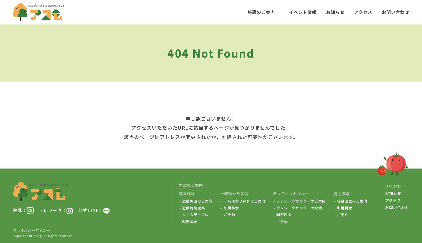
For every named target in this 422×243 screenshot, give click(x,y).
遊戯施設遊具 (193, 207)
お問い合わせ (396, 12)
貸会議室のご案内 (352, 201)
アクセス (363, 12)
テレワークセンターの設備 (299, 207)
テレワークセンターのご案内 (301, 201)
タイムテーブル (195, 214)
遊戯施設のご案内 (197, 201)
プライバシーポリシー (32, 230)
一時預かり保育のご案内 (245, 201)
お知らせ (335, 12)
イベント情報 (303, 12)
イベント (393, 186)
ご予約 (229, 214)
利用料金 (189, 221)
